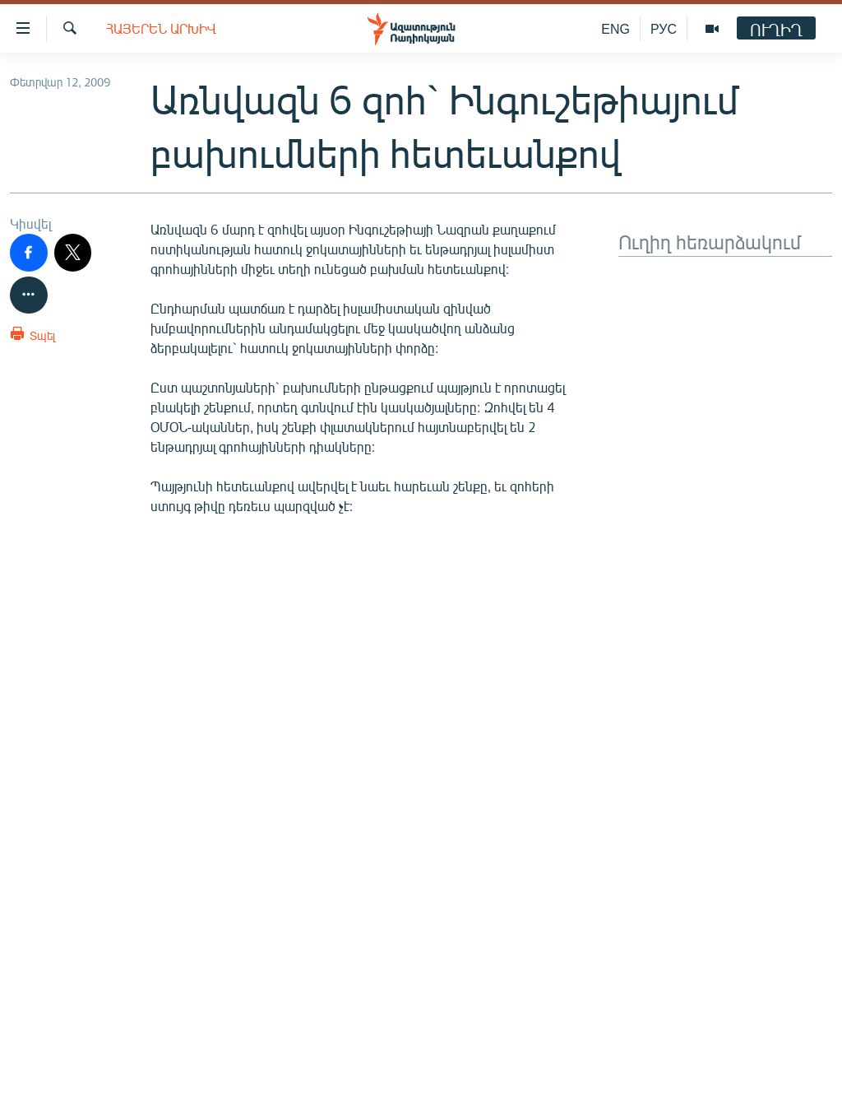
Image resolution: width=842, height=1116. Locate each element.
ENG (615, 28)
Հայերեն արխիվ (161, 28)
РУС (663, 28)
